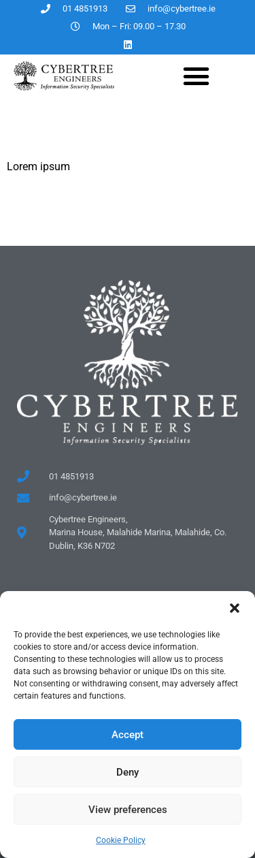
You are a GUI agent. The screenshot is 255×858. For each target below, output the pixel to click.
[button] (234, 608)
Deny (127, 772)
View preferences (127, 810)
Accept (127, 735)
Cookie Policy (121, 840)
